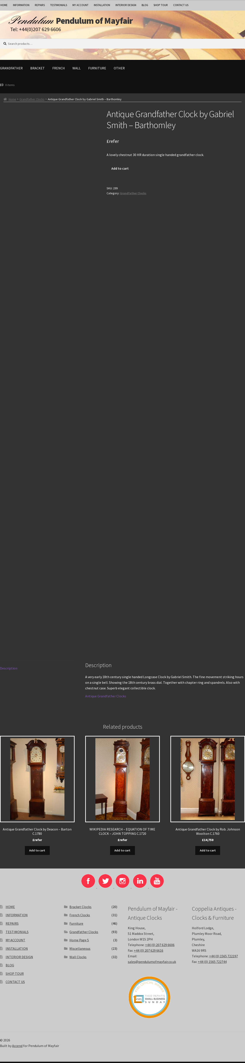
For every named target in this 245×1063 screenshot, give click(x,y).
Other (119, 70)
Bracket (37, 70)
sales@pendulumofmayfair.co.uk (152, 963)
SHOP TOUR (161, 5)
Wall (76, 70)
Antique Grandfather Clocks (105, 698)
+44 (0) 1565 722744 (212, 963)
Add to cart (120, 170)
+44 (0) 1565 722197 (223, 957)
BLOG (145, 5)
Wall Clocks (77, 958)
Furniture (97, 70)
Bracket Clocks (80, 908)
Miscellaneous (79, 950)
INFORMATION (21, 5)
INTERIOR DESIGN (125, 5)
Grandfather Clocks (32, 101)
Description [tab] (8, 670)
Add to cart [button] (37, 852)
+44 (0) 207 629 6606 (160, 946)
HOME (10, 908)
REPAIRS (40, 5)
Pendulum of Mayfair (108, 22)
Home (12, 101)
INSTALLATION (102, 5)
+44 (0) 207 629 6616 (148, 952)
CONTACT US (180, 5)
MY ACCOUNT (80, 5)
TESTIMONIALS (58, 5)
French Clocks (79, 916)
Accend (17, 1047)
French (58, 70)
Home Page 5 (79, 941)
